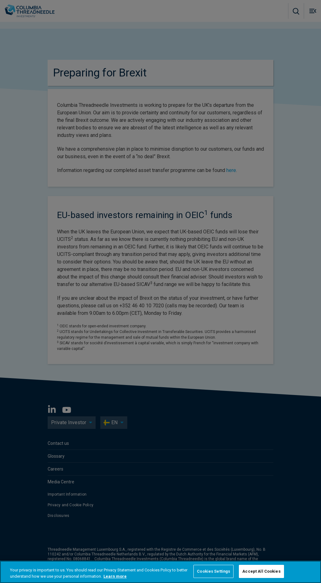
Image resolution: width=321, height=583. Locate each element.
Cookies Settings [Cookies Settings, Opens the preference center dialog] (213, 571)
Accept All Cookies (261, 571)
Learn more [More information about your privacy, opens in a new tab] (115, 576)
